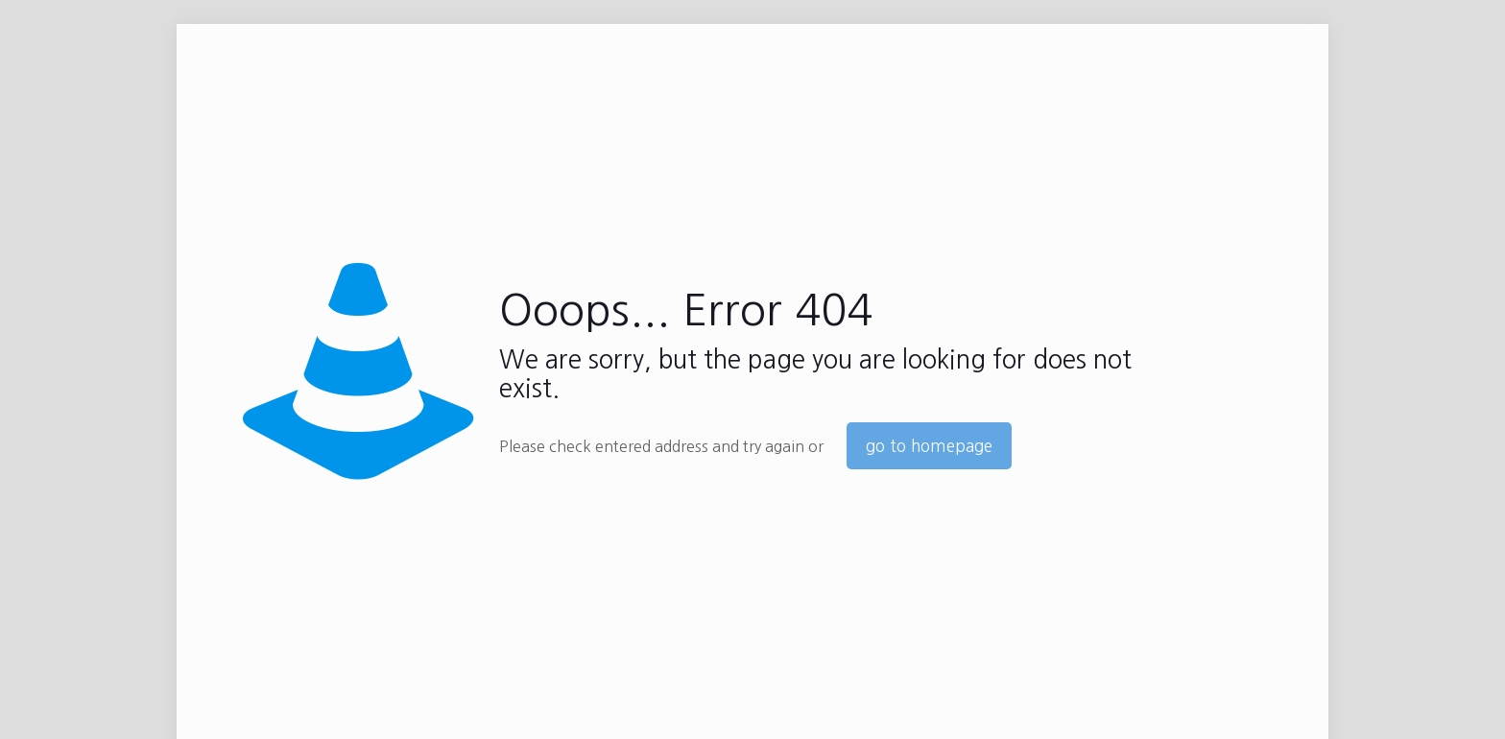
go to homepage (929, 446)
